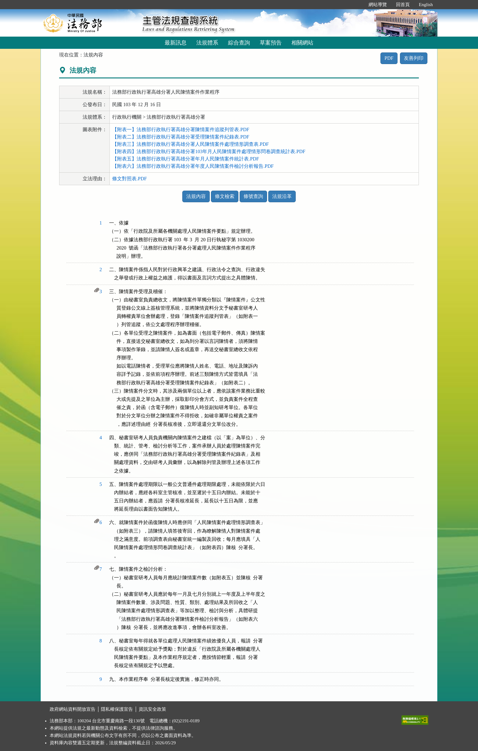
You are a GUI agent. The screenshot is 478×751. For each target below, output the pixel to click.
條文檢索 (224, 196)
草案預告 (271, 43)
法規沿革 (282, 196)
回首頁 (403, 4)
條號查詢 (253, 196)
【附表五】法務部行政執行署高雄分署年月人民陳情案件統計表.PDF (185, 158)
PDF (388, 58)
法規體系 (207, 43)
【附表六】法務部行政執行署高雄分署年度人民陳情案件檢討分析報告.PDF (192, 166)
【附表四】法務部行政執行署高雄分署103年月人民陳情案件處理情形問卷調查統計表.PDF (208, 151)
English (426, 4)
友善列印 (413, 58)
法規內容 (196, 196)
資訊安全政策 (152, 709)
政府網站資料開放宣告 (72, 709)
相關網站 (302, 43)
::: (357, 4)
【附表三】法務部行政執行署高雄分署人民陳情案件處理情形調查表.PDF (190, 144)
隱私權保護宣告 (117, 709)
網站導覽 (378, 4)
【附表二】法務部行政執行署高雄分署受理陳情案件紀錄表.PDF (180, 136)
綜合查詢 (239, 43)
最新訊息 (176, 43)
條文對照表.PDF (129, 178)
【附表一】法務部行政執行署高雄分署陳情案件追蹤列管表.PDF (180, 129)
